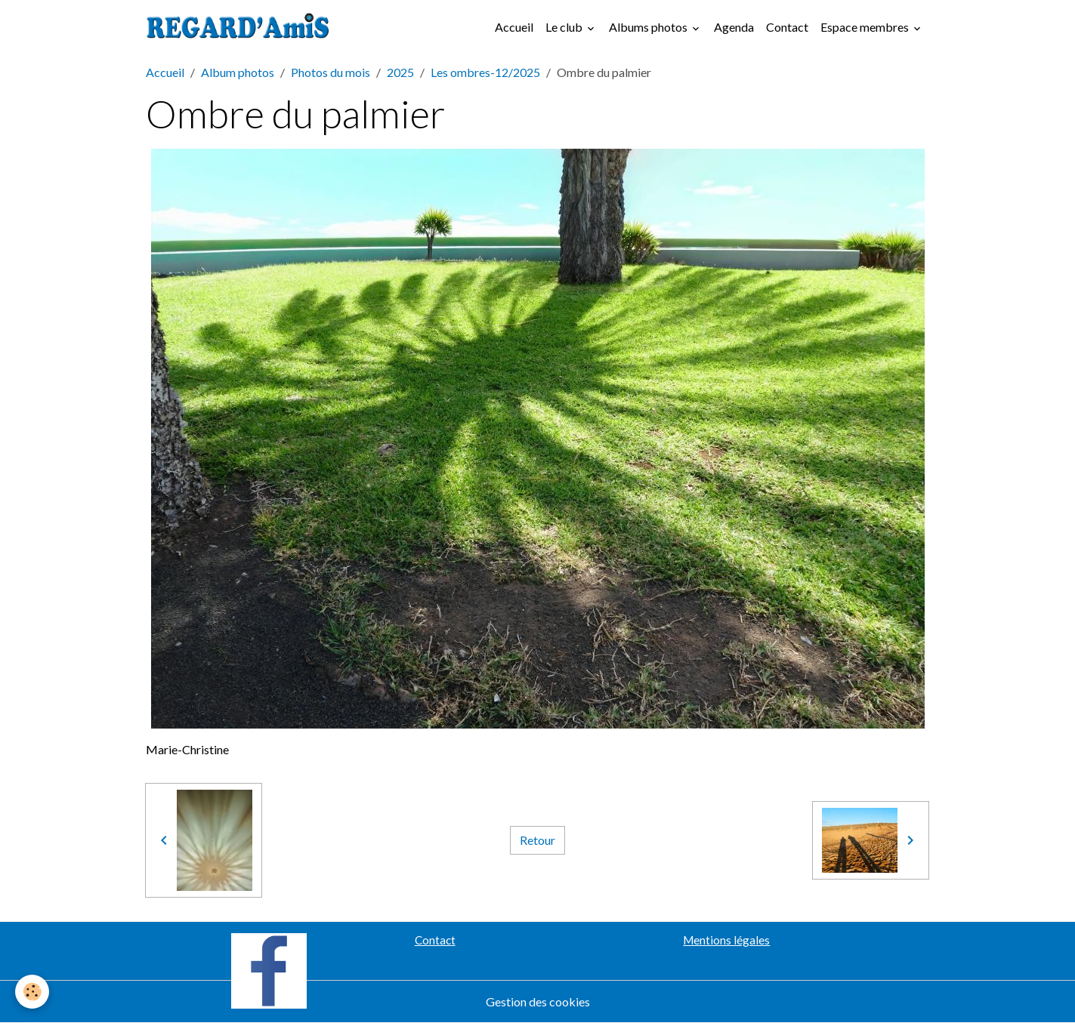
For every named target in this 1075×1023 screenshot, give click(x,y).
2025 (400, 72)
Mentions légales (726, 940)
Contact (787, 27)
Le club (565, 27)
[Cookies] (32, 992)
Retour (537, 840)
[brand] (241, 27)
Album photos (237, 72)
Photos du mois (330, 72)
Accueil (514, 27)
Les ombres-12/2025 (485, 72)
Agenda (734, 27)
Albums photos (649, 27)
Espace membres (865, 27)
